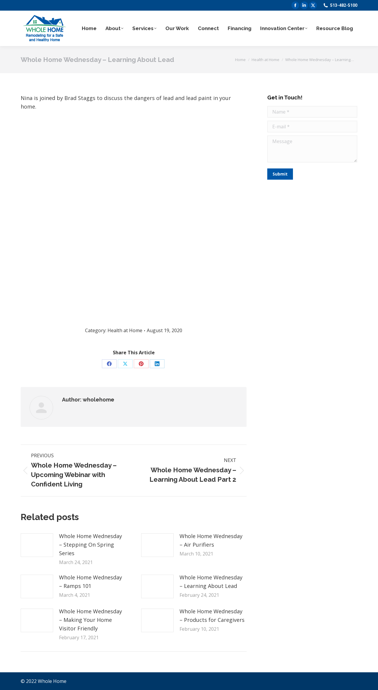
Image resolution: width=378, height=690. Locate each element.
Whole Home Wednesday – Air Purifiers (211, 540)
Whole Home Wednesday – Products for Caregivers (212, 615)
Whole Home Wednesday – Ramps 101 (90, 581)
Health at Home (124, 330)
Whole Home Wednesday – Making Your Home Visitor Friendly (90, 620)
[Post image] (37, 545)
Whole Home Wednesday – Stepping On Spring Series (90, 544)
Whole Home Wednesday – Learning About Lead (211, 581)
